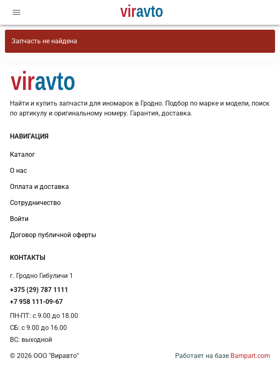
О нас (18, 170)
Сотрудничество (35, 203)
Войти (19, 219)
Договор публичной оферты (53, 235)
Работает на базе (222, 356)
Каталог (22, 154)
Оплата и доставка (39, 187)
